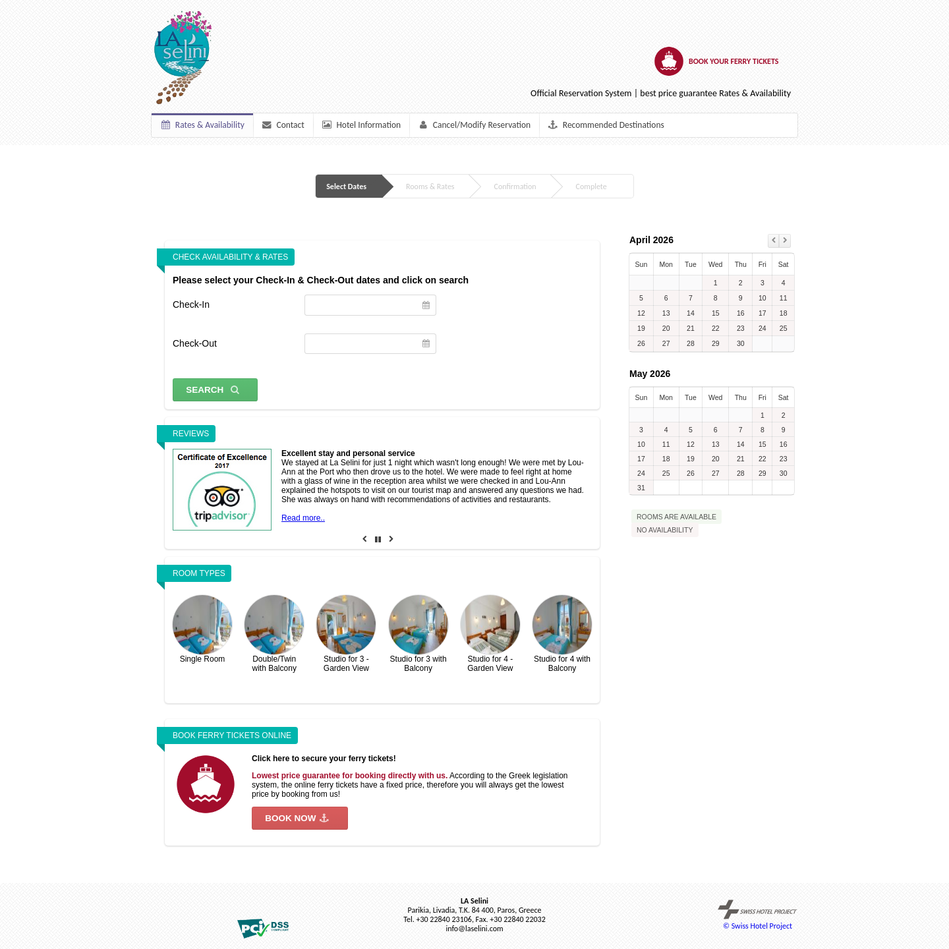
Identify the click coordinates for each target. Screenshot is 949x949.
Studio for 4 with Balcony (562, 634)
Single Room (202, 629)
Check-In (191, 304)
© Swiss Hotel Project (757, 915)
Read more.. (303, 518)
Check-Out (195, 343)
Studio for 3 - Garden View (346, 634)
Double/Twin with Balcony (274, 634)
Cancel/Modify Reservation (474, 124)
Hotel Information (361, 124)
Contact (282, 124)
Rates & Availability (202, 124)
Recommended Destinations (606, 124)
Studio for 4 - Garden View (490, 634)
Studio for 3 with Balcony (418, 634)
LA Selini (474, 901)
